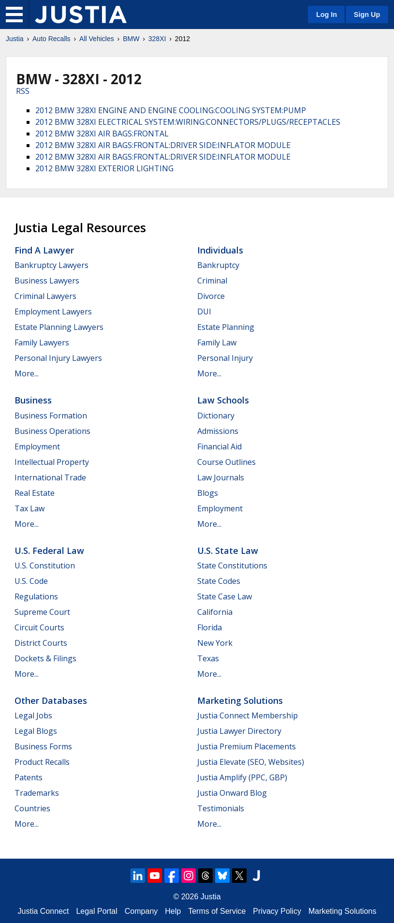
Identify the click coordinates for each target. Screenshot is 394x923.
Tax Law (29, 508)
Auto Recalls (51, 39)
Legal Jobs (33, 715)
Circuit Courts (39, 627)
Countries (32, 808)
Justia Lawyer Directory (239, 731)
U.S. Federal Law (49, 550)
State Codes (218, 581)
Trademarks (37, 793)
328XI (157, 39)
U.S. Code (31, 581)
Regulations (36, 596)
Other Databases (51, 700)
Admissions (217, 431)
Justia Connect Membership (247, 715)
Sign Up (367, 14)
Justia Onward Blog (232, 793)
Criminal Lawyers (45, 296)
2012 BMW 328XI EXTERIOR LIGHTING (104, 168)
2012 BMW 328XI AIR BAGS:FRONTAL (102, 133)
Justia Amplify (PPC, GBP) (242, 777)
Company (141, 911)
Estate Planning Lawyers (59, 327)
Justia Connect (43, 911)
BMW (131, 39)
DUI (204, 311)
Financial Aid (219, 446)
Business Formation (51, 415)
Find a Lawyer (44, 250)
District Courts (41, 643)
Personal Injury (225, 358)
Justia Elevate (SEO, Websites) (250, 762)
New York (215, 643)
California (215, 612)
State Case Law (224, 596)
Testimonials (220, 808)
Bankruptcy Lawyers (51, 265)
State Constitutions (232, 565)
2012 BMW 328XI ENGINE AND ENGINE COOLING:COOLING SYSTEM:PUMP (170, 110)
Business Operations (52, 431)
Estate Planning (225, 327)
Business (33, 400)
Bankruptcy (218, 265)
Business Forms (43, 746)
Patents (29, 777)
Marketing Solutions (240, 700)
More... (27, 373)
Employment (37, 446)
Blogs (207, 493)
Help (173, 911)
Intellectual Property (52, 462)
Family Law (216, 342)
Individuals (220, 250)
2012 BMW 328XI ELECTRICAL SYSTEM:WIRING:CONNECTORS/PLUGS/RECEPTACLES (187, 122)
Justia (15, 39)
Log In (326, 14)
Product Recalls (42, 762)
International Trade (50, 477)
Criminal (212, 280)
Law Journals (220, 477)
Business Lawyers (47, 280)
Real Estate (35, 493)
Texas (208, 658)
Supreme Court (42, 612)
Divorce (211, 296)
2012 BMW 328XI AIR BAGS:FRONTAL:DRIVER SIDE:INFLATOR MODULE (163, 145)
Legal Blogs (36, 731)
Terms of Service (217, 911)
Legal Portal (96, 911)
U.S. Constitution (45, 565)
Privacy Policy (277, 911)
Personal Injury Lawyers (58, 358)
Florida (209, 627)
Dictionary (215, 415)
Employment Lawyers (53, 311)
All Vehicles (96, 39)
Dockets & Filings (45, 658)
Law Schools (223, 400)
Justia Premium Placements (246, 746)
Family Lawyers (42, 342)
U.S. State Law (227, 550)
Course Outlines (226, 462)
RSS (22, 91)
